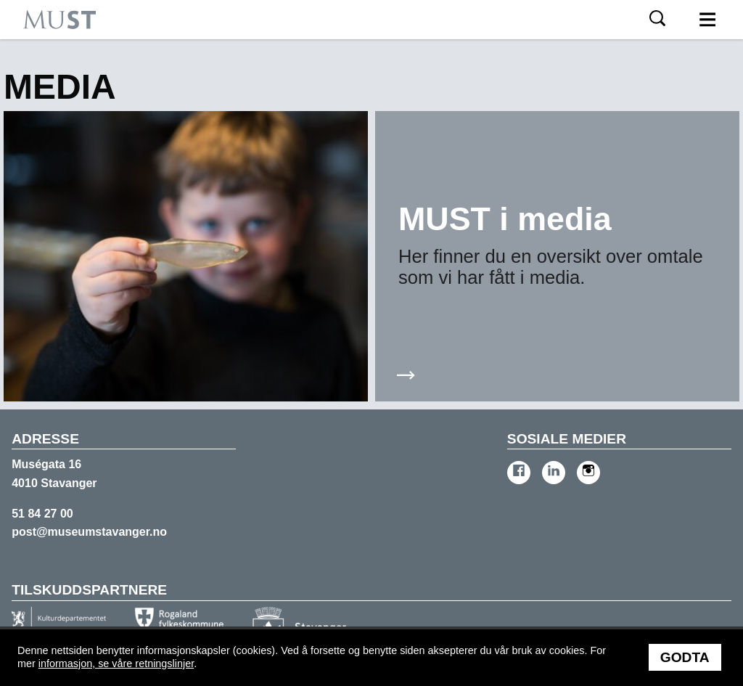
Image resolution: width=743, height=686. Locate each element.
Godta (685, 657)
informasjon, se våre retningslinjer (116, 663)
